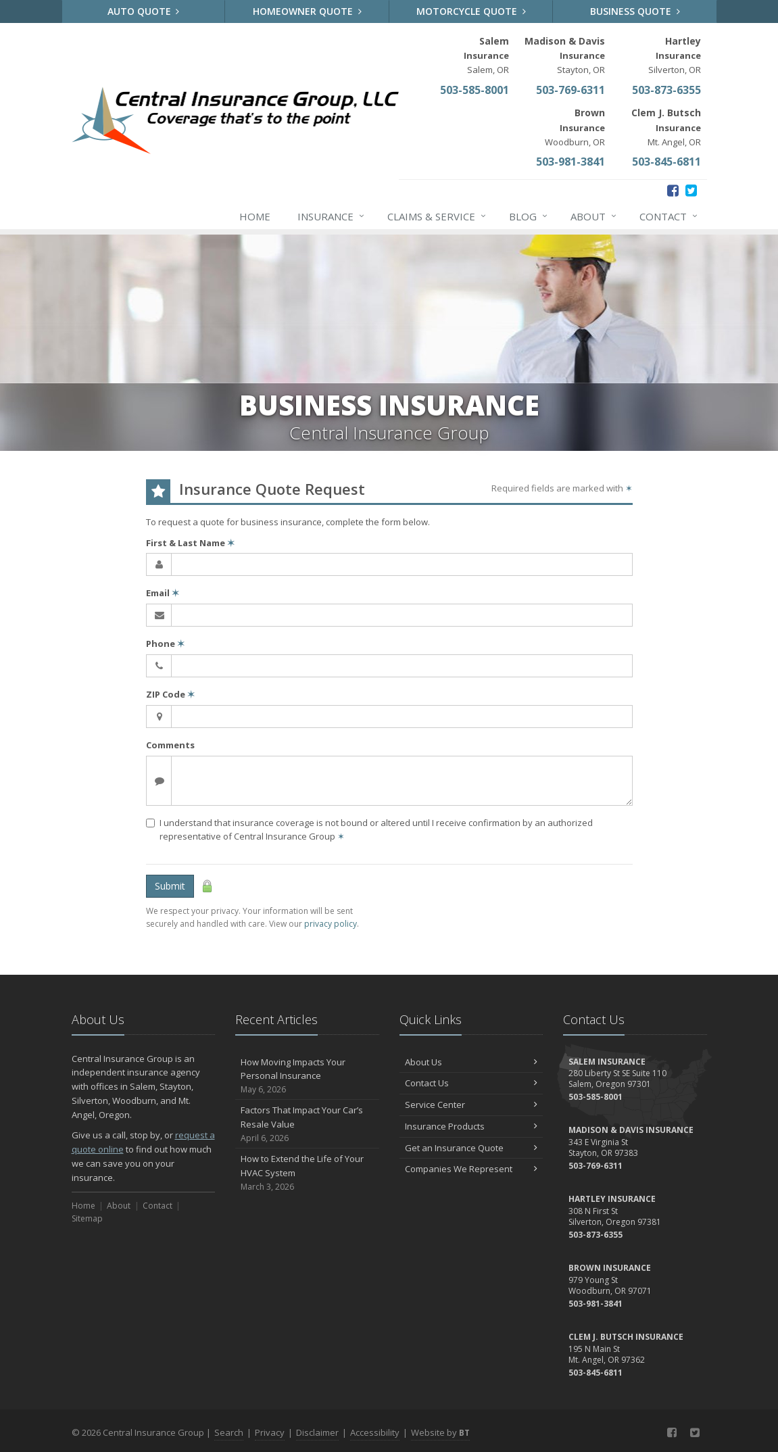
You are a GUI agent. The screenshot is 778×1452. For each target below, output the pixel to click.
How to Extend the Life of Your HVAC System (307, 1173)
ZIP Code (170, 694)
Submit (170, 885)
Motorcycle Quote (471, 11)
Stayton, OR (565, 55)
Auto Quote (143, 11)
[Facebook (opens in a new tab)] (673, 190)
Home (254, 216)
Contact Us (471, 1083)
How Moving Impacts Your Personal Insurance (307, 1076)
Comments (170, 745)
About (594, 216)
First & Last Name (190, 543)
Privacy (270, 1432)
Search (228, 1432)
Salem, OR (486, 55)
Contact (669, 216)
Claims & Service (437, 216)
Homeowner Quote (307, 11)
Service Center (471, 1104)
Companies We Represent (471, 1169)
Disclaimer (317, 1432)
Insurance (331, 216)
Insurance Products (471, 1126)
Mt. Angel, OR (666, 126)
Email (162, 593)
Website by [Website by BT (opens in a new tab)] (440, 1432)
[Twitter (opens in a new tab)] (691, 190)
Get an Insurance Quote (471, 1148)
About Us (471, 1062)
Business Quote (635, 11)
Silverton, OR (674, 55)
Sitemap (87, 1218)
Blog (529, 216)
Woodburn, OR (575, 126)
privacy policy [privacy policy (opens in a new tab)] (330, 923)
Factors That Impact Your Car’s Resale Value (307, 1124)
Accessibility (374, 1432)
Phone (165, 643)
